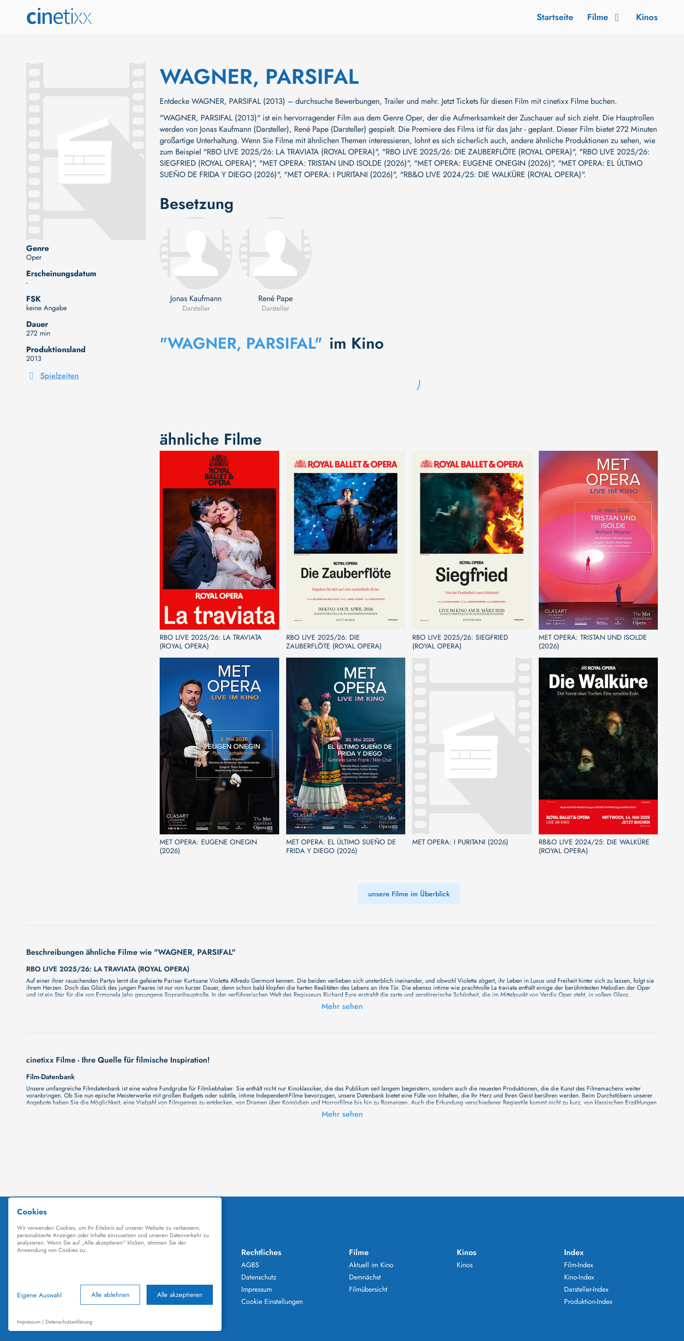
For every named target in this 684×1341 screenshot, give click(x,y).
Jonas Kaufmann (196, 298)
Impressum (256, 1289)
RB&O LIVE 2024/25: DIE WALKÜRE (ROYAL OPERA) (594, 846)
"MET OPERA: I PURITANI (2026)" (339, 174)
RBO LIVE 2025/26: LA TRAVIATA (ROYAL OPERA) (211, 642)
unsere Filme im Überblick (409, 894)
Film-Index (578, 1265)
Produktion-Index (588, 1301)
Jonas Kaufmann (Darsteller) (244, 129)
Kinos (647, 17)
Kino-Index (579, 1277)
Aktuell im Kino (371, 1265)
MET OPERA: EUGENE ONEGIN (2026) (208, 846)
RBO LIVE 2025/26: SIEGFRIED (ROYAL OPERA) (460, 642)
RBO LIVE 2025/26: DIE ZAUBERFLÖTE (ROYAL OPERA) (334, 642)
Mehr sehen (342, 1006)
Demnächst (365, 1277)
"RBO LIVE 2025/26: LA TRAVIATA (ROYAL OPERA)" (290, 152)
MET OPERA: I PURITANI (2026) (460, 842)
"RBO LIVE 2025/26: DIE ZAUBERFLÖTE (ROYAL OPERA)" (478, 152)
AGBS (250, 1265)
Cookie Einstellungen (272, 1301)
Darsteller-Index (586, 1289)
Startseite (555, 17)
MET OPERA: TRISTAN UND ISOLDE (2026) (593, 642)
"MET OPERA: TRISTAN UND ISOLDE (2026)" (334, 163)
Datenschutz (258, 1277)
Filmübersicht (368, 1289)
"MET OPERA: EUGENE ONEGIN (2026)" (483, 163)
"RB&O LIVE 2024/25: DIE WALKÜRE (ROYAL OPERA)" (492, 174)
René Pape (275, 298)
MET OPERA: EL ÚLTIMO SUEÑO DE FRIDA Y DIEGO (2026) (341, 846)
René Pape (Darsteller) (330, 129)
